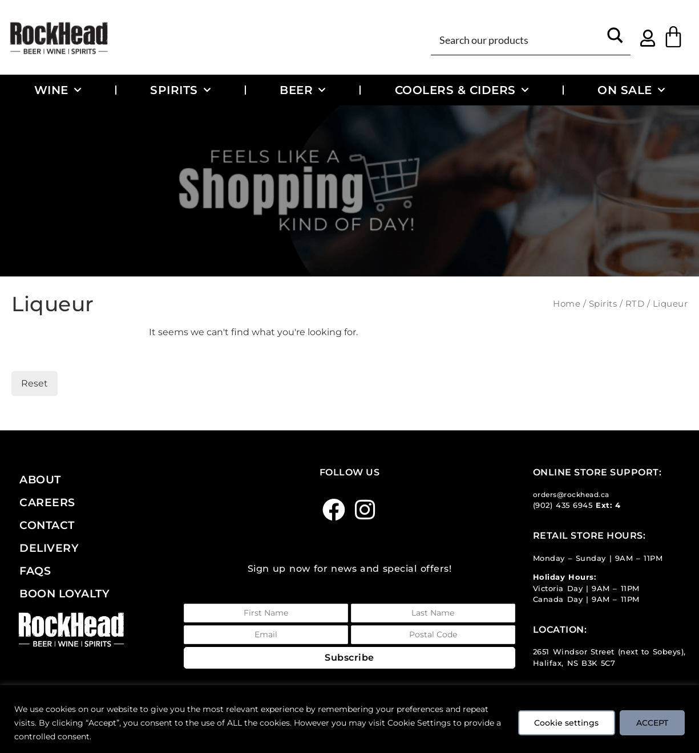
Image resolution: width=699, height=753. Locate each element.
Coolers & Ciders (462, 90)
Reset (34, 383)
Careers (47, 502)
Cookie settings (566, 723)
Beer (303, 90)
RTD (635, 304)
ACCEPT (652, 723)
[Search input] (518, 39)
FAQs (35, 570)
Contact (47, 525)
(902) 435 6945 (563, 505)
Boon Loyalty (64, 593)
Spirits (180, 90)
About (40, 479)
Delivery (49, 548)
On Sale (631, 90)
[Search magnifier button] (615, 39)
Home (566, 304)
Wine (58, 90)
